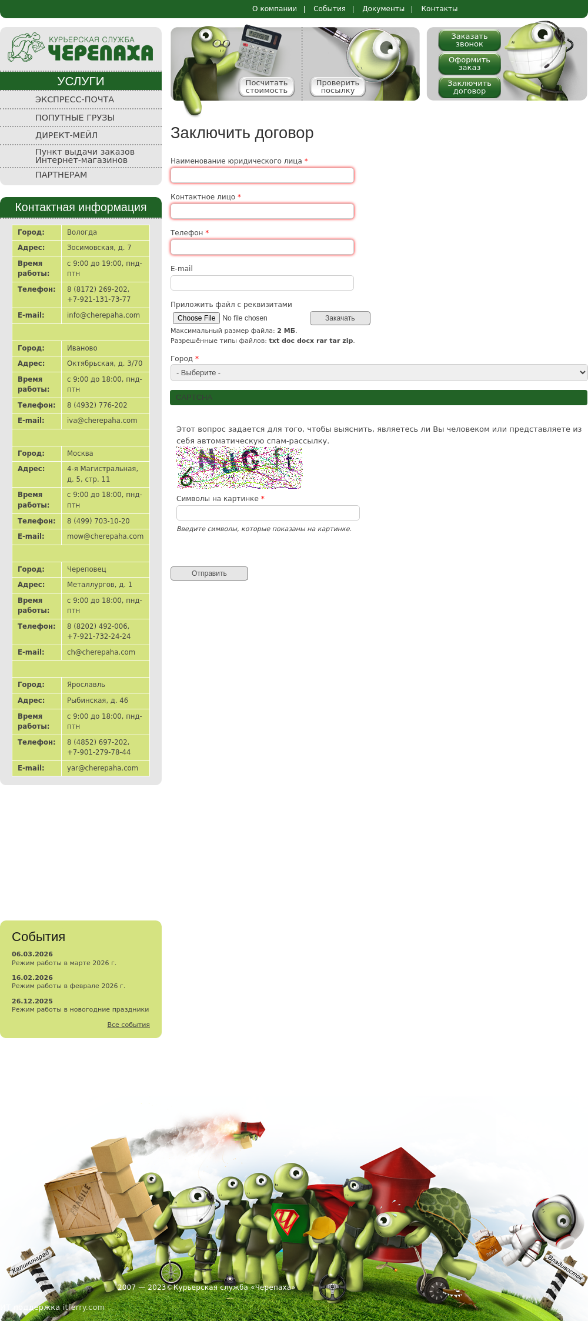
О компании (274, 9)
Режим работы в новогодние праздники (80, 1009)
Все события (128, 1025)
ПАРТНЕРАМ (61, 174)
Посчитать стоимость (267, 86)
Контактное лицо (206, 197)
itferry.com (84, 1307)
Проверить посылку (338, 86)
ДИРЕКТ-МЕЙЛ (66, 135)
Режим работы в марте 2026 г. (64, 963)
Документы (383, 9)
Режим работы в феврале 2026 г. (68, 986)
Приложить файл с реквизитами (231, 305)
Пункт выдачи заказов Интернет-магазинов (85, 156)
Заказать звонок (469, 40)
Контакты (439, 9)
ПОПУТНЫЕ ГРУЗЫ (75, 117)
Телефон (190, 233)
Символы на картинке (220, 499)
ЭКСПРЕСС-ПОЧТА (74, 99)
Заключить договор (469, 87)
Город (185, 359)
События (329, 9)
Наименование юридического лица (239, 161)
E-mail (182, 269)
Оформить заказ (469, 63)
